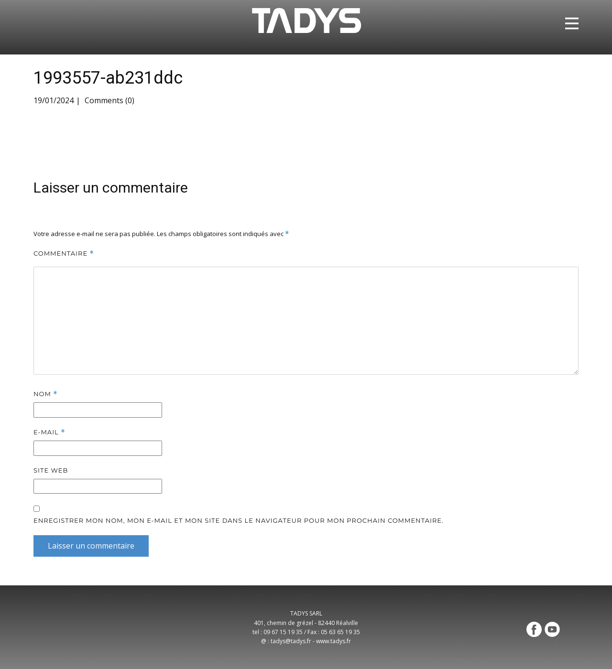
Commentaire (63, 253)
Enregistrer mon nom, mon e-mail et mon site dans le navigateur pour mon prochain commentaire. (238, 520)
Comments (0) (108, 100)
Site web (50, 470)
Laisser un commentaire (91, 545)
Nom (45, 394)
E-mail (49, 432)
